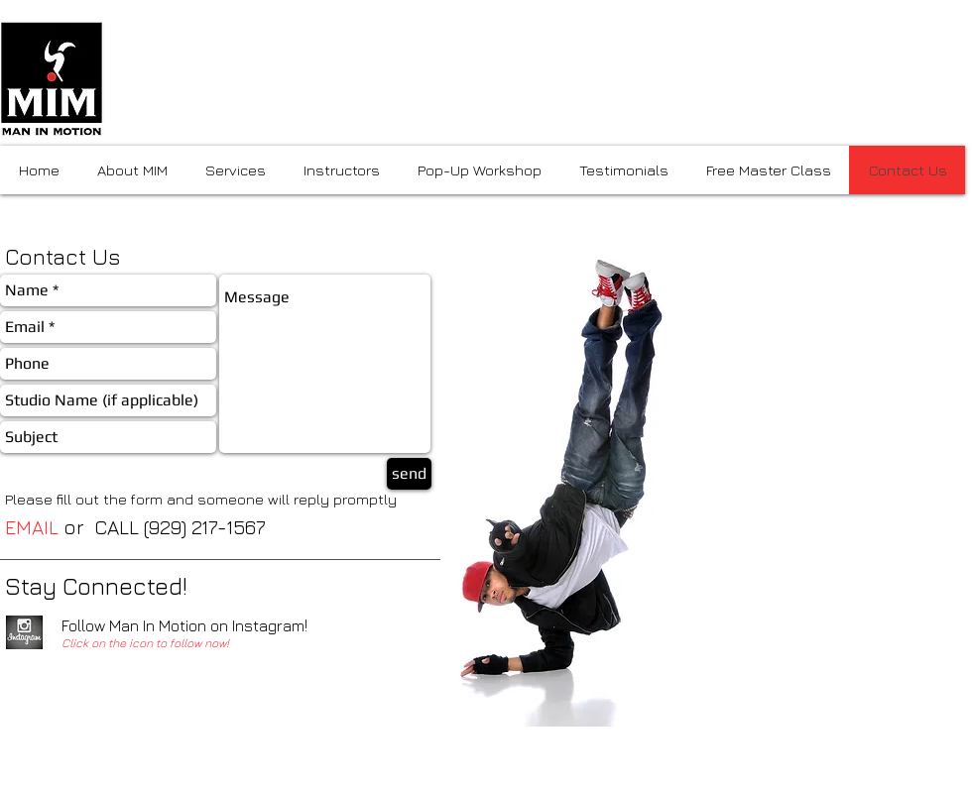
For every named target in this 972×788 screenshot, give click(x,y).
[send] (409, 474)
